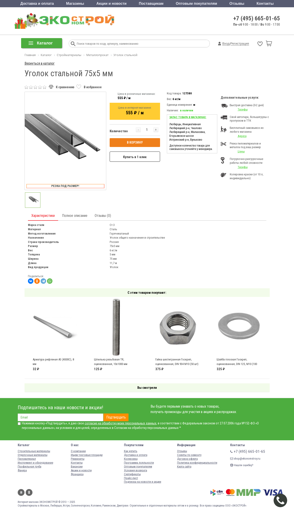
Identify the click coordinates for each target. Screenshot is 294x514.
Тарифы (243, 109)
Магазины (75, 3)
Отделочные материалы (32, 455)
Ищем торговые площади (87, 455)
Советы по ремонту (189, 455)
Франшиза (77, 474)
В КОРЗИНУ (135, 142)
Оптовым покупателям (196, 3)
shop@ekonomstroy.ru (245, 458)
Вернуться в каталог (40, 63)
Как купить (130, 451)
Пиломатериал (27, 458)
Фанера (22, 470)
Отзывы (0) (103, 215)
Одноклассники (29, 492)
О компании (78, 451)
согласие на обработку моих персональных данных (120, 423)
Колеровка (131, 458)
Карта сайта (184, 466)
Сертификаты (132, 474)
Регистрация (239, 43)
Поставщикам (151, 3)
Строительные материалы (34, 451)
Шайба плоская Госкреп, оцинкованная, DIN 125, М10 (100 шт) (237, 364)
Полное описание (74, 215)
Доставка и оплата (37, 3)
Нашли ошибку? (241, 465)
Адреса (242, 136)
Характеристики (43, 215)
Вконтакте (21, 492)
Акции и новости (111, 3)
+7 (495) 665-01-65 (256, 18)
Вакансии (77, 466)
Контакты (265, 3)
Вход (226, 43)
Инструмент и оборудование (35, 462)
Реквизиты (77, 458)
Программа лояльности (139, 462)
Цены (241, 151)
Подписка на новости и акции (142, 481)
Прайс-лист (131, 478)
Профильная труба (29, 466)
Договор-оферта (187, 458)
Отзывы (237, 3)
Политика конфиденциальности (197, 462)
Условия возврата (135, 470)
